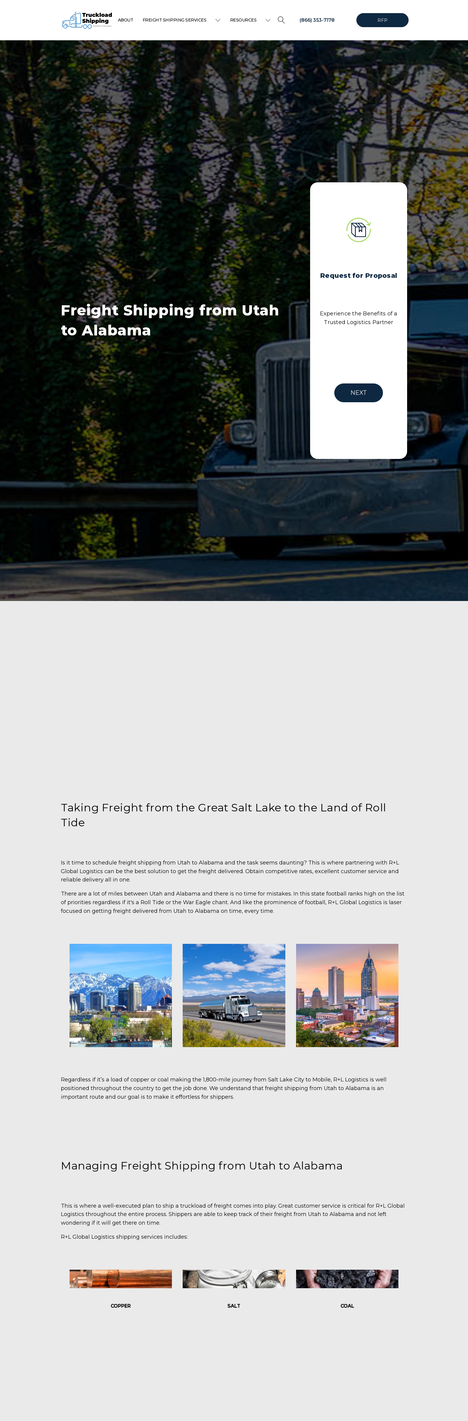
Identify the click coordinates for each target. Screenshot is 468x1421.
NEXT (358, 392)
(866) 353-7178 (317, 20)
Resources (250, 20)
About (125, 20)
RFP (382, 20)
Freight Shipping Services (182, 20)
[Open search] (281, 20)
